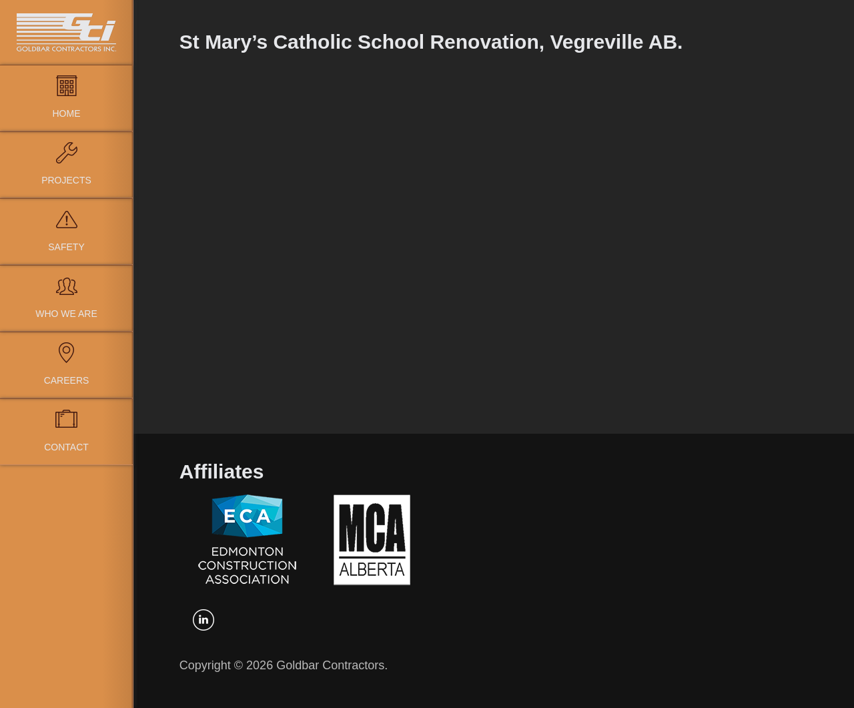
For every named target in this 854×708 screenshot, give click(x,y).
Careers (66, 380)
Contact (66, 447)
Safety (66, 247)
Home (67, 113)
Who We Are (66, 313)
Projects (66, 180)
